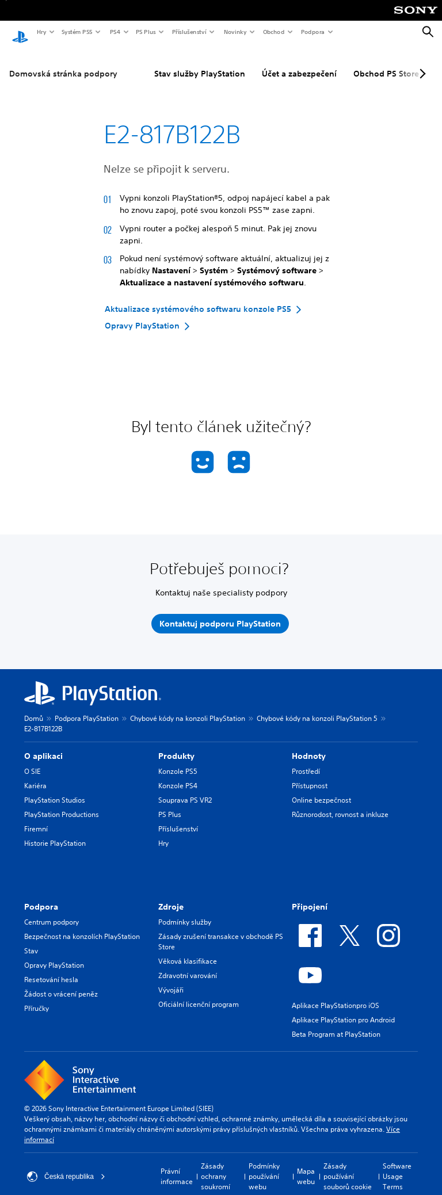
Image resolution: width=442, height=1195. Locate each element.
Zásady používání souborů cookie (347, 1165)
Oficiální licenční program (198, 993)
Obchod (273, 32)
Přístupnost (309, 775)
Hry (41, 32)
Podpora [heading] (41, 896)
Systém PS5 (76, 32)
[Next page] (421, 62)
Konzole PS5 (177, 760)
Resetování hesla (51, 968)
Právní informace (177, 1165)
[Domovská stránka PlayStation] (20, 32)
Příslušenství (189, 32)
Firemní (36, 818)
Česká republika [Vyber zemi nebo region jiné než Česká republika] (66, 1166)
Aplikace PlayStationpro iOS (335, 994)
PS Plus (145, 32)
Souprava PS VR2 (185, 789)
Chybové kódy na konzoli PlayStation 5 (317, 707)
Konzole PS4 (177, 775)
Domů (33, 707)
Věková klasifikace (187, 950)
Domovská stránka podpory (63, 63)
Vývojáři (171, 979)
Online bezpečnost (321, 789)
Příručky (36, 997)
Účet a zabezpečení (299, 63)
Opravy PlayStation (54, 954)
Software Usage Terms (397, 1165)
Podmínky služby (184, 911)
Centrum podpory (51, 911)
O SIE (32, 760)
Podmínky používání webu (264, 1165)
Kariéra (35, 775)
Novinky (234, 32)
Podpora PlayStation (87, 707)
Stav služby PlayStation (199, 63)
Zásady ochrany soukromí (215, 1165)
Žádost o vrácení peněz (61, 983)
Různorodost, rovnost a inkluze (340, 803)
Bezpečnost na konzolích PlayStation (82, 925)
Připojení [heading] (309, 896)
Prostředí (306, 760)
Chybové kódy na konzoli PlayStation (187, 707)
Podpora (312, 32)
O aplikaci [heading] (43, 745)
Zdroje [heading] (171, 896)
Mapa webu (306, 1165)
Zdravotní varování (187, 964)
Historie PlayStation (55, 832)
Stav (31, 940)
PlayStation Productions (61, 803)
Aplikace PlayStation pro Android (343, 1009)
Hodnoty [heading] (309, 745)
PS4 (114, 32)
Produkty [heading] (176, 745)
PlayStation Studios (54, 789)
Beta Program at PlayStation (336, 1023)
